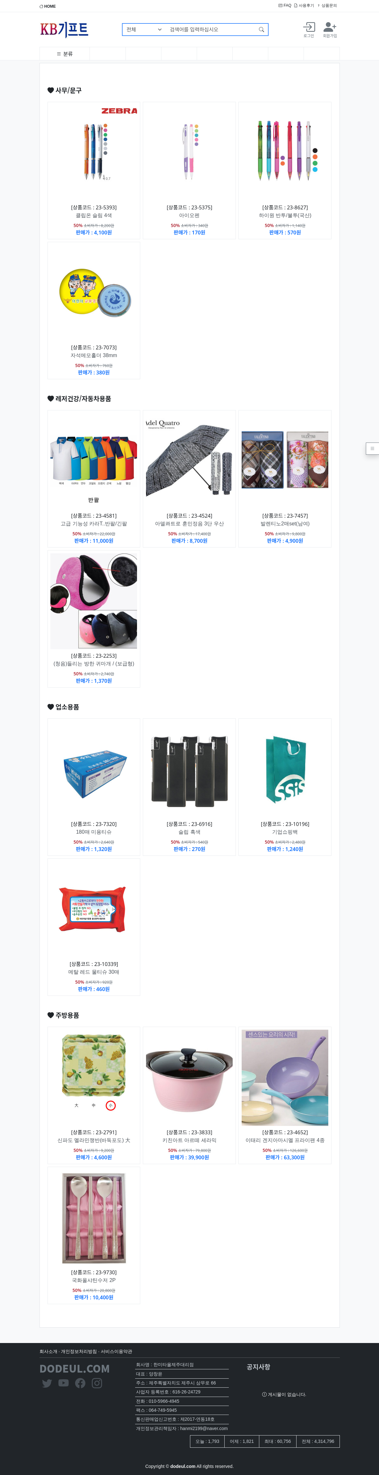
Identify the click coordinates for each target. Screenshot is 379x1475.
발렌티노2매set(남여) (285, 523)
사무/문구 (64, 90)
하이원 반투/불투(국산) (285, 215)
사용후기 (304, 5)
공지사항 (259, 1366)
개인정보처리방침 (79, 1351)
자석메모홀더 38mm (94, 355)
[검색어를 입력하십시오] (210, 29)
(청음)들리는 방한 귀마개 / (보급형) (94, 663)
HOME (47, 6)
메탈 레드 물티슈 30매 (93, 972)
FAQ (285, 5)
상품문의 (327, 5)
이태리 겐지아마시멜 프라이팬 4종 (284, 1140)
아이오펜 (189, 215)
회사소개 (48, 1351)
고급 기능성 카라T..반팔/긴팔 (94, 523)
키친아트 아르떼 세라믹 (189, 1140)
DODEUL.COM (74, 1368)
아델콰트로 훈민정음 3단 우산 (189, 523)
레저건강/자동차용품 (79, 398)
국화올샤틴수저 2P (94, 1280)
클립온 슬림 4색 (94, 215)
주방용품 (63, 1015)
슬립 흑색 (189, 832)
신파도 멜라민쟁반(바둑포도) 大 (94, 1140)
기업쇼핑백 (285, 832)
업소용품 (63, 706)
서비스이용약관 (116, 1351)
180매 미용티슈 (94, 832)
